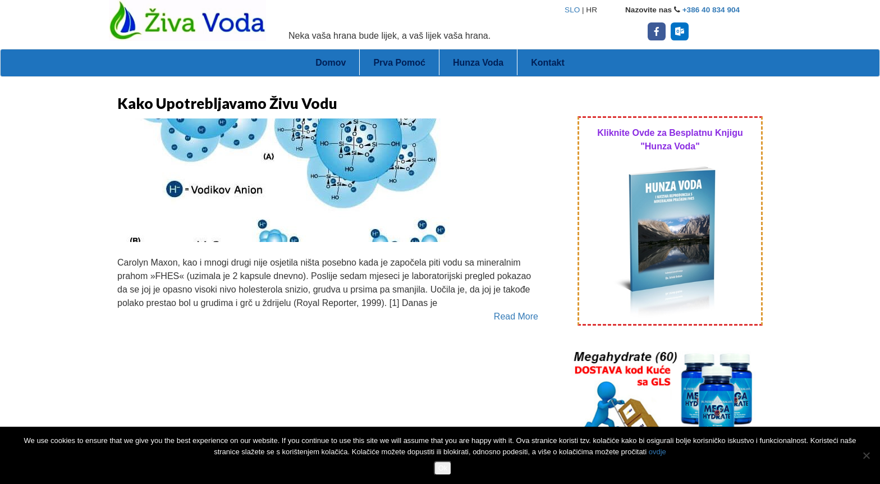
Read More (516, 316)
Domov (330, 62)
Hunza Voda (478, 62)
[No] (866, 455)
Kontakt (548, 62)
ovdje (657, 452)
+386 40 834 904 (711, 10)
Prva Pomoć (399, 62)
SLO (572, 10)
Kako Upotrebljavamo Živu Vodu (227, 103)
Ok (443, 468)
